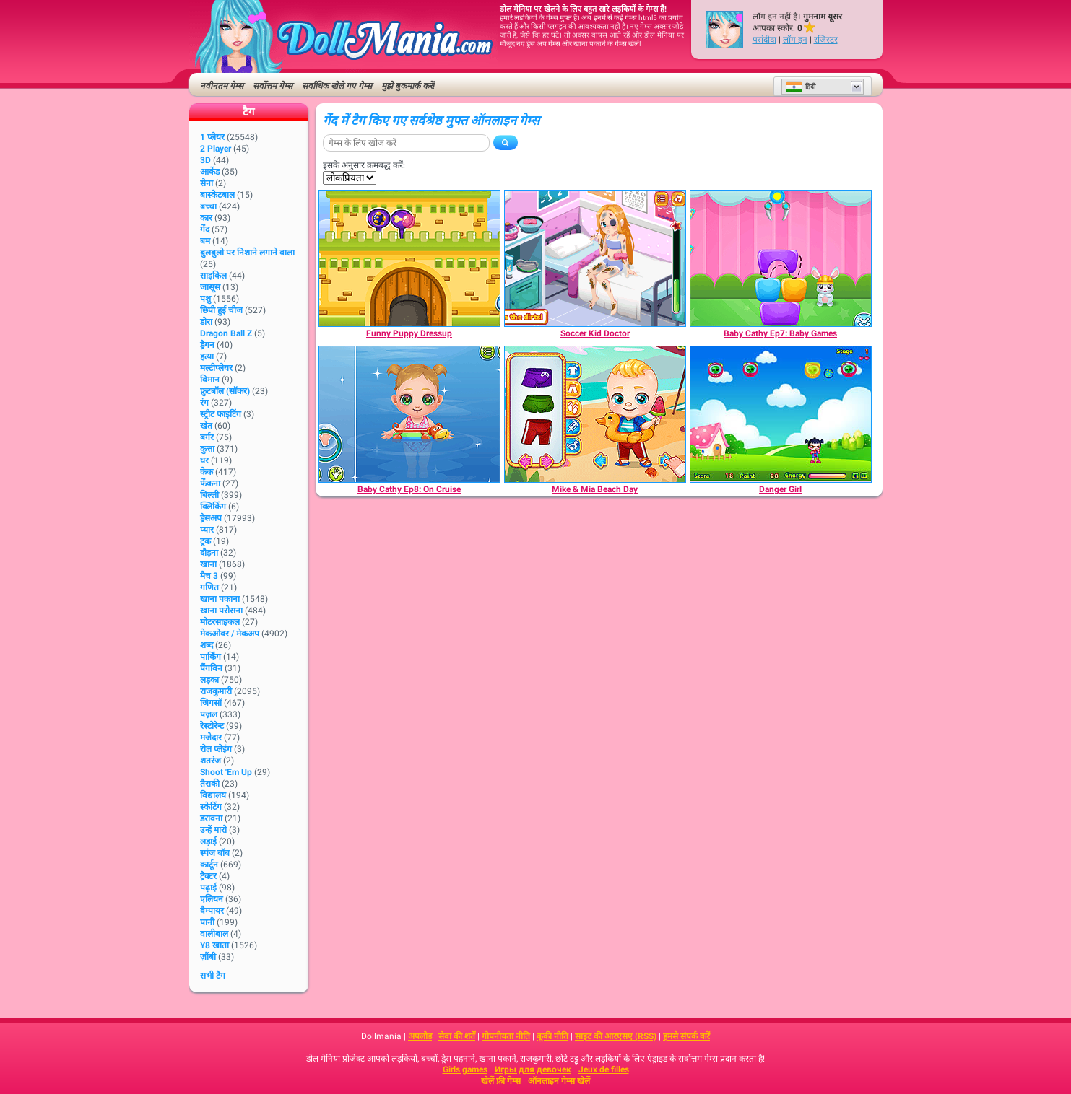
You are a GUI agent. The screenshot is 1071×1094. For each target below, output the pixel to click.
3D (205, 160)
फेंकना (210, 483)
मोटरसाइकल (220, 622)
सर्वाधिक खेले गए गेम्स (337, 86)
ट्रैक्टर (208, 876)
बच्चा (208, 206)
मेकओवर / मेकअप (229, 634)
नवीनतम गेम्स (221, 86)
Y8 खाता (214, 945)
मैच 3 (209, 576)
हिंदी (800, 86)
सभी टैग (212, 976)
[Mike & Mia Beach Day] (595, 414)
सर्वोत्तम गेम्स (272, 86)
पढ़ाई (208, 888)
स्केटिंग (211, 807)
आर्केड (210, 172)
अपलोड (420, 1036)
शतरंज (210, 761)
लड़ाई (208, 841)
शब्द (206, 645)
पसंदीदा (764, 40)
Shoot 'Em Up (226, 772)
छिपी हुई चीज (221, 310)
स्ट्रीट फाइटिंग (220, 414)
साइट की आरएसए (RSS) (615, 1036)
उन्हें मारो (213, 830)
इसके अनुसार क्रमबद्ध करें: (364, 165)
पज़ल (208, 714)
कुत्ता (207, 449)
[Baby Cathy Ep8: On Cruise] (409, 414)
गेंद (204, 229)
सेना (206, 183)
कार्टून (209, 864)
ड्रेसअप (211, 518)
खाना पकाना (220, 599)
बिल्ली (209, 495)
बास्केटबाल (217, 195)
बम (205, 241)
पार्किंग (210, 657)
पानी (207, 922)
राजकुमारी (216, 691)
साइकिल (213, 276)
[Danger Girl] (781, 414)
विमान (210, 380)
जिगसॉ (211, 703)
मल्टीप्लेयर (216, 368)
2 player (215, 149)
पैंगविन (211, 668)
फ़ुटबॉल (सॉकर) (225, 391)
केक (206, 472)
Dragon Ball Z (226, 333)
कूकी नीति (552, 1036)
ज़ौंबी (208, 957)
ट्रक (205, 541)
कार (206, 218)
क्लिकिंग (213, 507)
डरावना (211, 818)
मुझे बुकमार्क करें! (408, 86)
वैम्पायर (212, 911)
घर (204, 460)
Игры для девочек (533, 1069)
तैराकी (210, 784)
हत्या (207, 356)
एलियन (211, 899)
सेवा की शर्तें (456, 1036)
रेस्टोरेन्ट (212, 726)
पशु (205, 299)
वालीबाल (214, 934)
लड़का (209, 680)
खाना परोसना (221, 610)
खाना (208, 564)
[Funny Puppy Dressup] (409, 258)
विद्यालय (213, 795)
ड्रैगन (207, 345)
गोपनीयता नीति (506, 1036)
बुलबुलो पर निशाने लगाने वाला (247, 253)
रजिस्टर (826, 40)
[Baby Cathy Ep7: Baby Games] (781, 258)
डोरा (206, 322)
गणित (209, 587)
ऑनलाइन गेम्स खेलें (559, 1081)
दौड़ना (209, 553)
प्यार (207, 530)
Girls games (465, 1069)
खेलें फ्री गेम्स (501, 1081)
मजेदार (211, 737)
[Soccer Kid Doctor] (595, 258)
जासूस (210, 287)
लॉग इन (795, 40)
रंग (204, 403)
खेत (206, 426)
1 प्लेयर (212, 137)
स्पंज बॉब (215, 853)
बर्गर (207, 437)
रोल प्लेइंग (216, 749)
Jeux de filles (603, 1069)
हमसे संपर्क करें (686, 1036)
